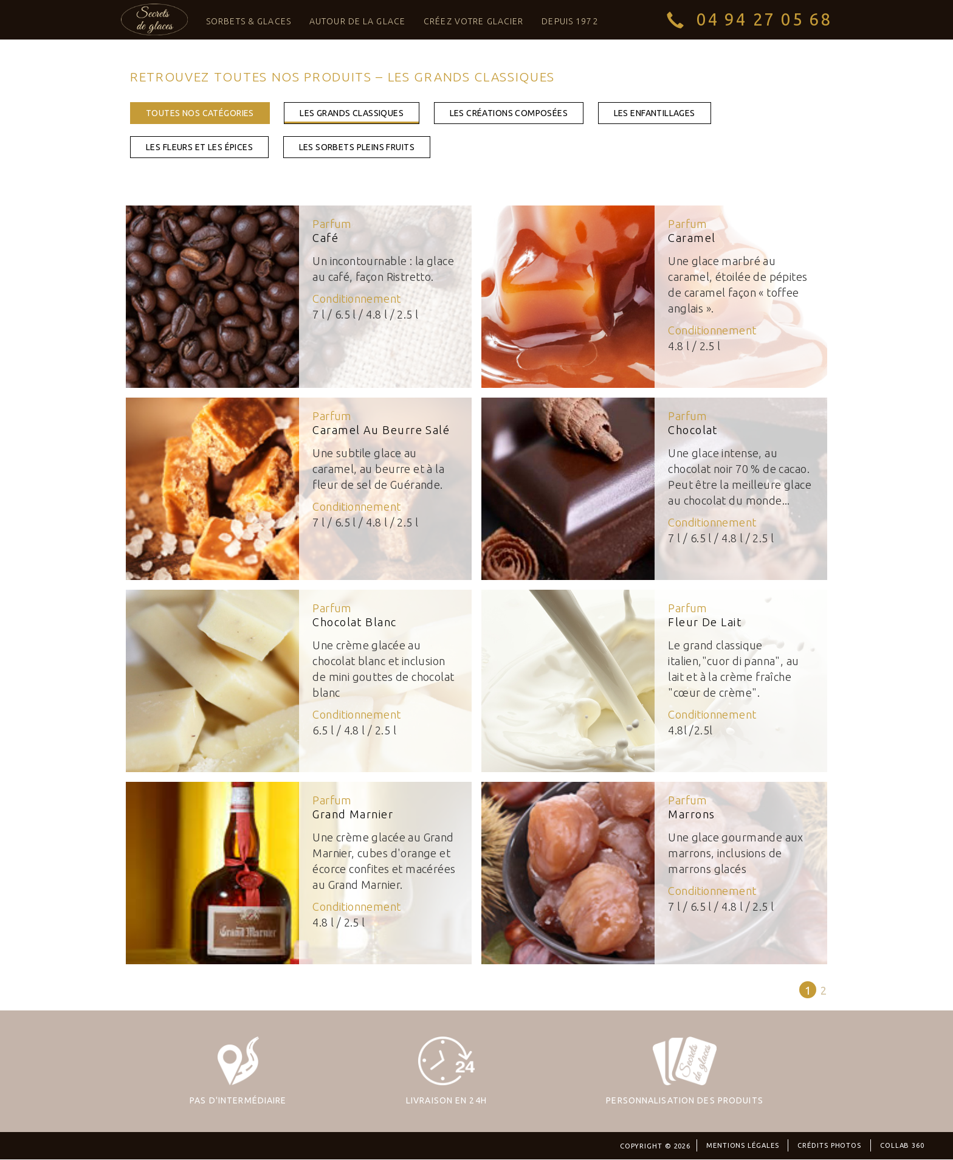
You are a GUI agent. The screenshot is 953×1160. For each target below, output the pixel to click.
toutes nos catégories (200, 113)
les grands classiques (352, 113)
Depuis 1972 (569, 21)
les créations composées (509, 113)
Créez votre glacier (473, 21)
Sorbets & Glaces (248, 21)
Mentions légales (742, 1145)
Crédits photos (829, 1145)
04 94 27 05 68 (764, 19)
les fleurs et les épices (199, 147)
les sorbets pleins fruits (357, 147)
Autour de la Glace (357, 21)
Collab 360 (902, 1145)
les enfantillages (654, 113)
